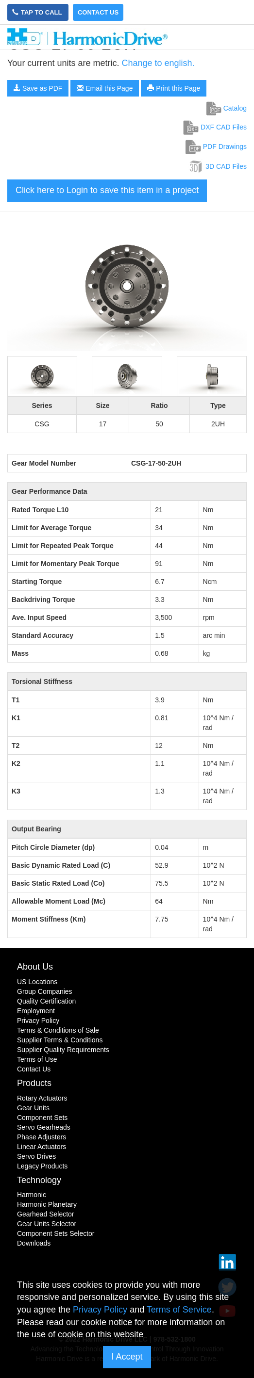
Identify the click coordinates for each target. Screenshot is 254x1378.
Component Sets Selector (56, 1233)
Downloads (34, 1243)
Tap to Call (38, 12)
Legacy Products (42, 1166)
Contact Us (98, 12)
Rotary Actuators (42, 1098)
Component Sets (42, 1117)
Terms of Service (179, 1309)
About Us (35, 967)
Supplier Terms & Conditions (59, 1040)
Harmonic (31, 1195)
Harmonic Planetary (47, 1204)
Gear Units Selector (46, 1224)
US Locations (37, 982)
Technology (39, 1180)
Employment (36, 1011)
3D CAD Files (217, 166)
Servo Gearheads (43, 1127)
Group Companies (44, 991)
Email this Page (105, 88)
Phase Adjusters (41, 1137)
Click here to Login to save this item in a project (107, 190)
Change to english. (157, 63)
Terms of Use (37, 1059)
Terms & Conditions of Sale (58, 1030)
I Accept (126, 1357)
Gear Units (33, 1108)
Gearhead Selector (45, 1214)
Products (34, 1083)
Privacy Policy (38, 1020)
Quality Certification (46, 1001)
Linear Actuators (41, 1147)
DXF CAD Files (215, 127)
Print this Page (173, 88)
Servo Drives (36, 1156)
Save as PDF (38, 88)
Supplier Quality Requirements (63, 1050)
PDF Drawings (216, 146)
